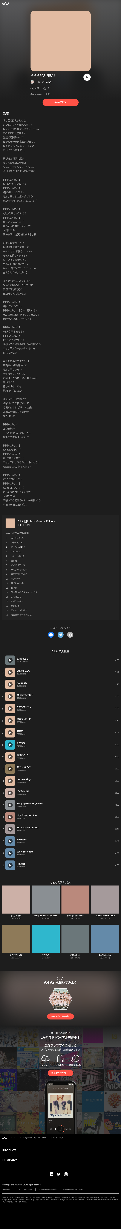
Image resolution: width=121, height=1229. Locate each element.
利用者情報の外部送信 (48, 1189)
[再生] (87, 77)
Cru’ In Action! (105, 955)
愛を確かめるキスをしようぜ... (25, 592)
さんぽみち (16, 597)
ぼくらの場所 (16, 916)
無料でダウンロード (60, 1073)
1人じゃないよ (17, 601)
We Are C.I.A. (17, 538)
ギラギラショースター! (75, 916)
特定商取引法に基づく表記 (73, 1189)
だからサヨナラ (18, 565)
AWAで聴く (60, 102)
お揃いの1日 (17, 542)
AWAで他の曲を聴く (60, 1016)
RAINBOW (16, 551)
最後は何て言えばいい (21, 615)
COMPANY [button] (9, 1160)
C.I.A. (49, 81)
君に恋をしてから (19, 574)
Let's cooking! (17, 556)
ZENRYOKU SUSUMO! (105, 916)
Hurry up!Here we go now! (45, 916)
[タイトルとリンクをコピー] (70, 635)
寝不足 (14, 588)
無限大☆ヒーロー (19, 570)
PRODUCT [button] (9, 1150)
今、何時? (15, 579)
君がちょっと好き (19, 610)
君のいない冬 (17, 583)
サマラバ (45, 955)
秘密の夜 (15, 606)
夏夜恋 (14, 560)
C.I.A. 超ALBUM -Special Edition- (36, 521)
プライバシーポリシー (24, 1189)
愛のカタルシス (16, 955)
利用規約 (6, 1189)
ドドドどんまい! (57, 1138)
